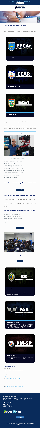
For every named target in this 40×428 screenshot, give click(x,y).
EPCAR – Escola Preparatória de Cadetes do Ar (13, 378)
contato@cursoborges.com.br (28, 1)
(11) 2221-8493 (11, 1)
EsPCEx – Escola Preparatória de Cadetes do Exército (14, 370)
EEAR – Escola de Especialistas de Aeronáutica (13, 380)
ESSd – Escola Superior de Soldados (11, 384)
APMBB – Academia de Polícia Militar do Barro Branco (14, 386)
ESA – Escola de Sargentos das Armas (11, 371)
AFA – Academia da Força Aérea (10, 376)
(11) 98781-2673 (18, 1)
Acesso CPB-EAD (20, 3)
